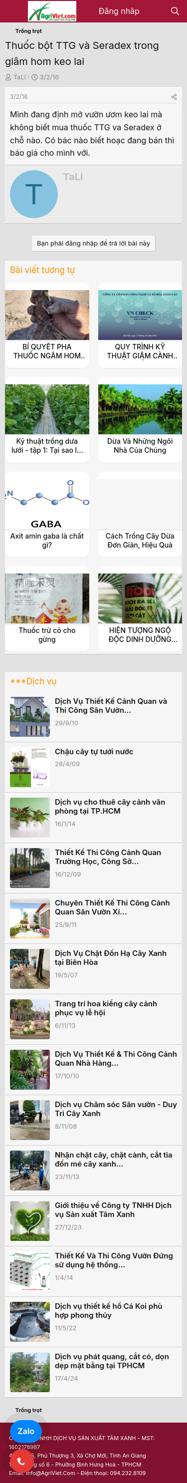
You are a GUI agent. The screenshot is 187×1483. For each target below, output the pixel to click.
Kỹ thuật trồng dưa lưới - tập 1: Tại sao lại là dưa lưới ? (47, 450)
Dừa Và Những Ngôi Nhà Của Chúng (140, 445)
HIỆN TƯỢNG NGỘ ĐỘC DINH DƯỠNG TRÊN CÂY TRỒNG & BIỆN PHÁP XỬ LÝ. (140, 644)
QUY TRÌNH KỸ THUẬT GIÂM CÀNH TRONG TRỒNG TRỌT (140, 355)
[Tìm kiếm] (175, 11)
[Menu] (13, 11)
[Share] (174, 96)
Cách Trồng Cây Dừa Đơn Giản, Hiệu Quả (140, 540)
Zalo (25, 1431)
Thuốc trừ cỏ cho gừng (46, 634)
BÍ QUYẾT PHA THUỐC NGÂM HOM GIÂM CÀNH (47, 355)
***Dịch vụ (33, 681)
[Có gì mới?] (155, 11)
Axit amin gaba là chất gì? (47, 540)
